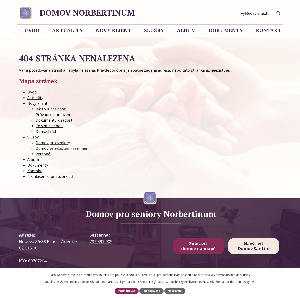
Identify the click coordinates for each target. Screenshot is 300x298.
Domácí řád (46, 131)
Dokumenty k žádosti (55, 120)
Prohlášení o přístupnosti (50, 176)
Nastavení (175, 291)
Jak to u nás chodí (51, 108)
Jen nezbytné (151, 291)
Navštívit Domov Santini (254, 246)
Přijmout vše (126, 291)
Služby (154, 30)
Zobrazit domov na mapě (198, 246)
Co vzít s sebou (49, 125)
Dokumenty (226, 30)
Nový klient (113, 30)
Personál (43, 153)
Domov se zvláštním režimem (62, 148)
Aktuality (67, 30)
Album (186, 30)
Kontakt (268, 30)
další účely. (243, 275)
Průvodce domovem (53, 114)
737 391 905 (101, 241)
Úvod (31, 30)
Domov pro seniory (53, 142)
